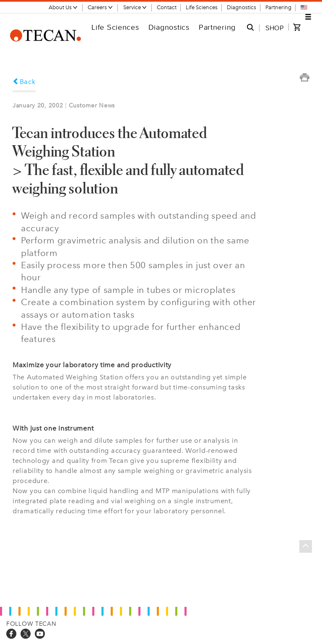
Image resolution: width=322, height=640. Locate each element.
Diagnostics (241, 7)
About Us (63, 7)
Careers (100, 7)
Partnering (278, 7)
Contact (167, 7)
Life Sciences (202, 7)
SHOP (274, 28)
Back (24, 82)
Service (135, 7)
